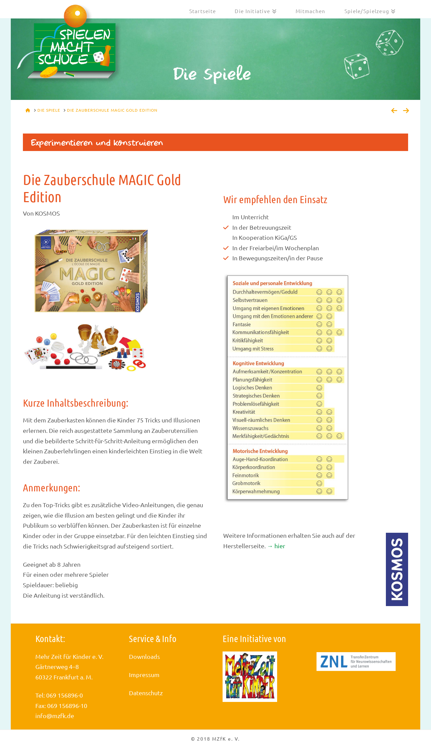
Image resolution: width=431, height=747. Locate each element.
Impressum (144, 674)
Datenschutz (146, 692)
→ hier (276, 545)
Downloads (144, 656)
